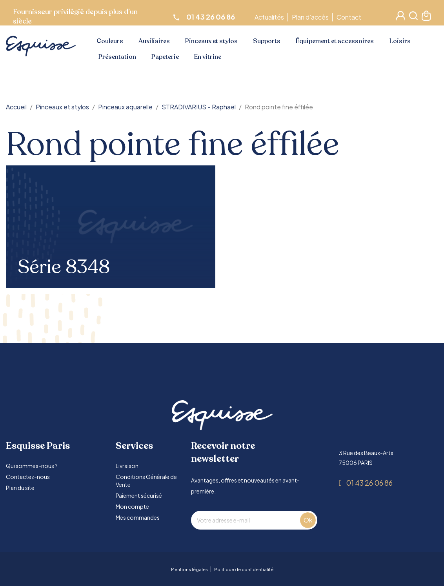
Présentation (117, 57)
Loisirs (400, 41)
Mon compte (132, 506)
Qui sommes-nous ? (32, 465)
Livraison (127, 465)
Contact (350, 17)
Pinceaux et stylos (211, 41)
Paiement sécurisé (139, 495)
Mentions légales (189, 569)
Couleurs (109, 41)
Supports (266, 41)
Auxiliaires (154, 41)
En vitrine (207, 57)
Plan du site (20, 487)
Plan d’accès (311, 17)
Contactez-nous (28, 476)
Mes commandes (138, 517)
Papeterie (165, 57)
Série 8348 (64, 267)
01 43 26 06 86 (369, 482)
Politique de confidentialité (243, 569)
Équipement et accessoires (335, 41)
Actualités (270, 17)
